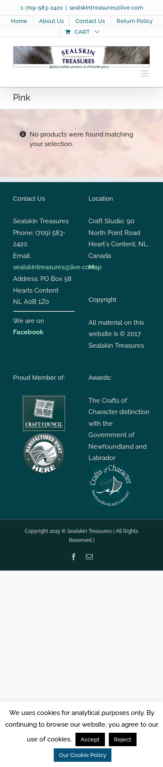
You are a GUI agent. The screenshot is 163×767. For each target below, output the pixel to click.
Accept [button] (90, 739)
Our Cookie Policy (82, 755)
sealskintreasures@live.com (106, 7)
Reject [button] (122, 739)
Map (94, 267)
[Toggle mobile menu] (145, 73)
